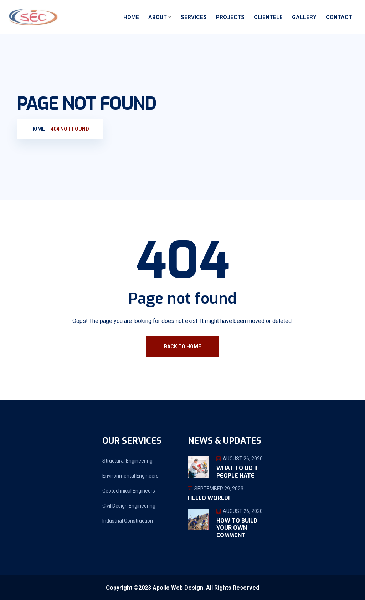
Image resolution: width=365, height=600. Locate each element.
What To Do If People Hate (237, 471)
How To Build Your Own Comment (236, 528)
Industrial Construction (127, 521)
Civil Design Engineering (128, 506)
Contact (339, 17)
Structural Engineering (127, 461)
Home (131, 17)
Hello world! (209, 498)
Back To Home (182, 346)
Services (194, 17)
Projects (230, 17)
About (157, 17)
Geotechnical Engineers (128, 491)
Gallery (304, 17)
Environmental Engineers (130, 476)
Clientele (268, 17)
